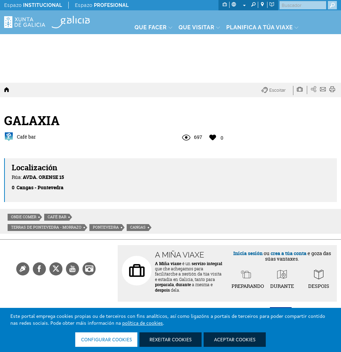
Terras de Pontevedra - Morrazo (46, 227)
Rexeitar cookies (170, 340)
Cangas (138, 227)
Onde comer (23, 217)
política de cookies (142, 323)
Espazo (33, 5)
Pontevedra (106, 227)
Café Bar (57, 217)
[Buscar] (303, 5)
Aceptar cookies (234, 340)
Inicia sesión (248, 253)
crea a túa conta (288, 253)
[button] (277, 90)
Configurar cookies (106, 340)
